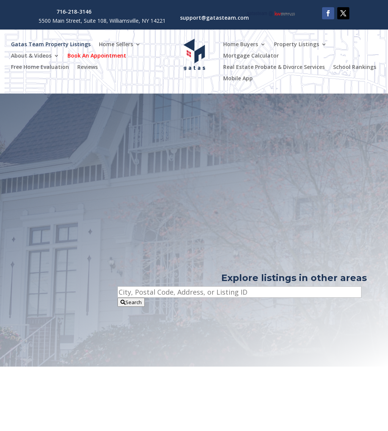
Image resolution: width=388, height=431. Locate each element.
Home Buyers (240, 45)
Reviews (87, 67)
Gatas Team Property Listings (51, 45)
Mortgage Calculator (251, 56)
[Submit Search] (131, 302)
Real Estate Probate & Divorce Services (274, 67)
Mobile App (238, 79)
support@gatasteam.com (214, 17)
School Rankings (354, 67)
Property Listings (296, 45)
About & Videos (31, 56)
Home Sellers (116, 45)
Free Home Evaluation (40, 67)
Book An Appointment (96, 56)
